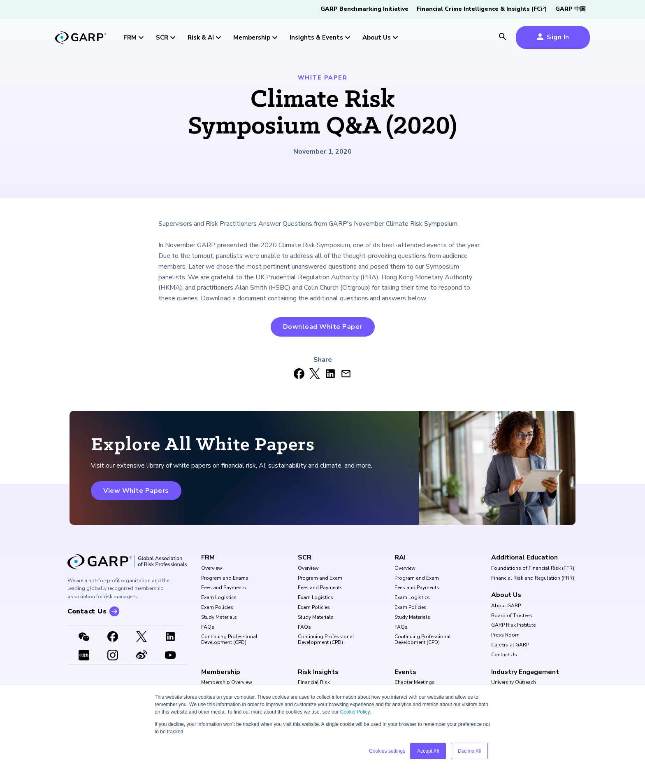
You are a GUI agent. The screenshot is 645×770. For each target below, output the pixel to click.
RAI (400, 557)
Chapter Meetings (414, 683)
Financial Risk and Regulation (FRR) (532, 578)
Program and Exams (224, 578)
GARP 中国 (570, 9)
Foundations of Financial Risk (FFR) (532, 568)
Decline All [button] (469, 751)
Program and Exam (320, 578)
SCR (304, 557)
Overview (211, 568)
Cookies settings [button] (387, 751)
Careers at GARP (510, 645)
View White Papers (136, 490)
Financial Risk (314, 683)
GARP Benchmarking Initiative (364, 9)
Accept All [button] (428, 751)
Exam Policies (217, 608)
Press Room (505, 635)
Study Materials (219, 617)
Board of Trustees (511, 616)
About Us (506, 595)
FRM (208, 557)
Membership (220, 672)
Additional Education (524, 557)
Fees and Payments (223, 588)
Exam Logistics (219, 598)
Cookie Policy (355, 712)
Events (405, 672)
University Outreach (513, 683)
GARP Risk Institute (513, 625)
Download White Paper (322, 326)
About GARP (506, 606)
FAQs (207, 627)
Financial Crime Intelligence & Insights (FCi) (482, 9)
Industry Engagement (525, 672)
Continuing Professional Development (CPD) (229, 640)
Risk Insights (318, 672)
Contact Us (504, 655)
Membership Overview (226, 683)
